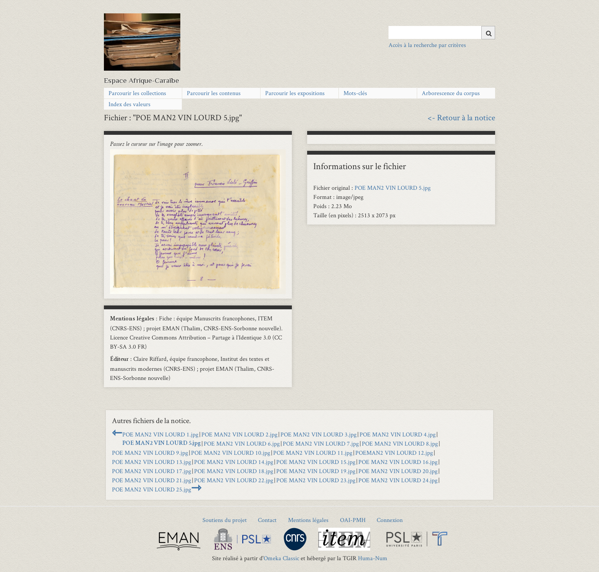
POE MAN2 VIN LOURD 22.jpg (233, 480)
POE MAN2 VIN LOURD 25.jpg (151, 489)
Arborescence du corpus (451, 93)
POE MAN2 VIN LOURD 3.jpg (318, 434)
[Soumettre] (488, 32)
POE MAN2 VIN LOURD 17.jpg (151, 471)
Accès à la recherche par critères (427, 45)
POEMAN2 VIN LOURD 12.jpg (394, 453)
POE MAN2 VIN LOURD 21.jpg (151, 480)
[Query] (442, 32)
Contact (267, 520)
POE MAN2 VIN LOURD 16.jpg (397, 462)
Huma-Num (372, 558)
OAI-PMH (353, 520)
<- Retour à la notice (461, 117)
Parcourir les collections (137, 93)
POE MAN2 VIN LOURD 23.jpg (315, 480)
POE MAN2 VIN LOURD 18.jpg (233, 471)
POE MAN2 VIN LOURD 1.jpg (160, 434)
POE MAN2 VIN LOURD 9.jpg (150, 453)
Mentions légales (308, 520)
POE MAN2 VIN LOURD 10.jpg (230, 453)
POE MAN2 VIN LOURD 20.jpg (397, 471)
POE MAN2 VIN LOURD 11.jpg (312, 453)
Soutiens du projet (224, 520)
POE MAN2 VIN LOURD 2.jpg (239, 434)
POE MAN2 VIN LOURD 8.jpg (400, 444)
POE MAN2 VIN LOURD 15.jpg (315, 462)
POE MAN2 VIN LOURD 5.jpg (393, 188)
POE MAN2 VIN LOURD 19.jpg (315, 471)
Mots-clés (355, 93)
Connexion (390, 520)
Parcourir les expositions (295, 93)
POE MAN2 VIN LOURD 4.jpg (397, 434)
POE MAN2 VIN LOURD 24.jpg (397, 480)
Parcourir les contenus (214, 93)
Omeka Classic (281, 558)
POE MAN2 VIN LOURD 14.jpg (233, 462)
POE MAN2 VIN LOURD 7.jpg (321, 444)
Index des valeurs (129, 104)
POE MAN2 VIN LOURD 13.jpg (151, 462)
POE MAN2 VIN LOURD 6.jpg (242, 444)
